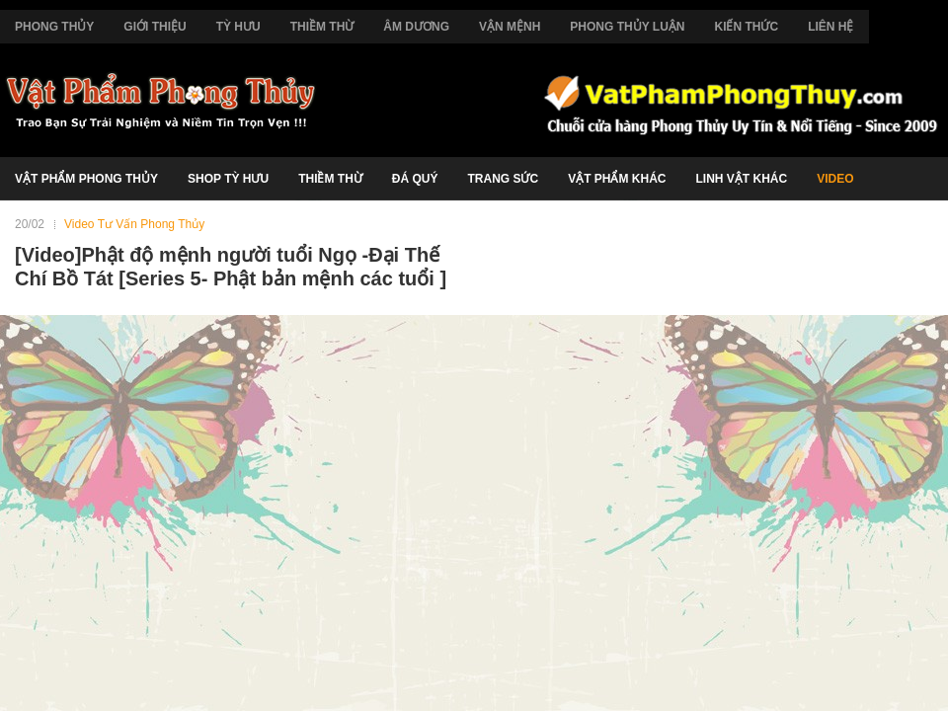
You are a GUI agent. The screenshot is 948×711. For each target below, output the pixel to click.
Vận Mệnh (509, 27)
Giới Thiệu (154, 27)
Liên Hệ (830, 27)
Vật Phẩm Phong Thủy (86, 179)
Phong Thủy (54, 27)
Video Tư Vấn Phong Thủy (134, 224)
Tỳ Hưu (238, 27)
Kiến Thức (746, 27)
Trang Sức (502, 179)
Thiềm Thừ (322, 27)
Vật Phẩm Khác (617, 179)
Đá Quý (415, 179)
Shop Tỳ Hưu (228, 179)
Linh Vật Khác (741, 179)
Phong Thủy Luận (627, 27)
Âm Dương (416, 27)
